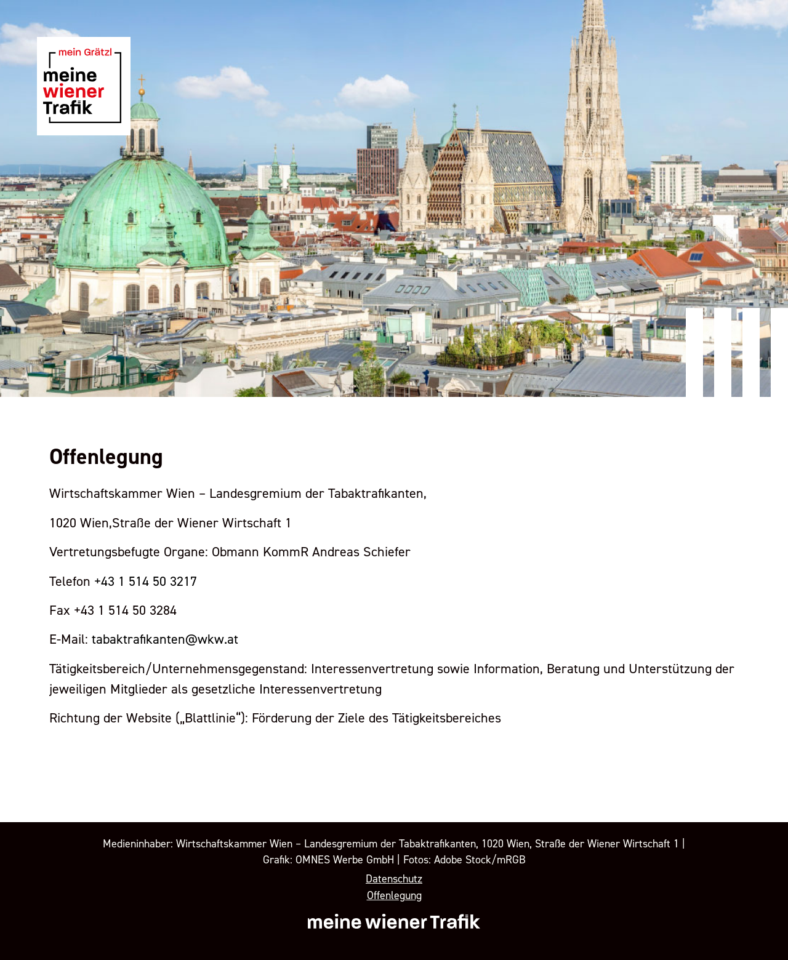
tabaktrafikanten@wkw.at (165, 639)
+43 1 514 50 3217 (145, 581)
